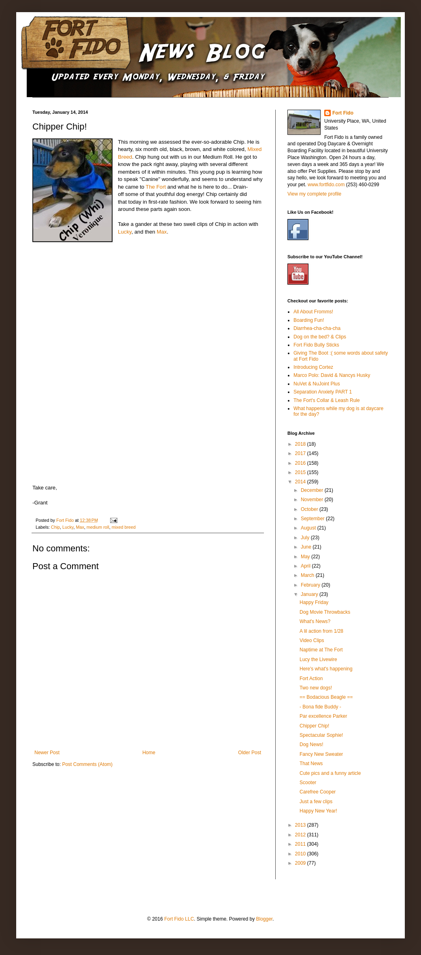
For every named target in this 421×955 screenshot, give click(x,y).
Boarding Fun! (308, 320)
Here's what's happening (326, 669)
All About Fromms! (313, 312)
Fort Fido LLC (179, 919)
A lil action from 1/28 (321, 631)
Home (148, 752)
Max (162, 232)
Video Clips (312, 640)
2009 (301, 863)
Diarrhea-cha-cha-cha (316, 328)
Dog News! (311, 744)
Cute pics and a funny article (330, 773)
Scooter (308, 782)
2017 (301, 453)
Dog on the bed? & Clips (319, 337)
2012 (301, 835)
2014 (301, 482)
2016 (301, 463)
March (308, 575)
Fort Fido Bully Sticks (316, 345)
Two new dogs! (316, 688)
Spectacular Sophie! (321, 735)
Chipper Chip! (314, 726)
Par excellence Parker (323, 716)
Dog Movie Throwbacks (325, 612)
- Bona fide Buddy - (320, 707)
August (309, 528)
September (313, 518)
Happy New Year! (318, 811)
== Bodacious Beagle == (326, 697)
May (306, 556)
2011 (301, 844)
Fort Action (311, 678)
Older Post (249, 752)
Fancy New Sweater (321, 754)
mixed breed (124, 527)
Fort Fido (342, 113)
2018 (301, 444)
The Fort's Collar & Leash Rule (326, 400)
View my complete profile (314, 194)
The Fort (156, 187)
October (310, 509)
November (313, 499)
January (310, 594)
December (313, 490)
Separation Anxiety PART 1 (322, 392)
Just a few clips (316, 801)
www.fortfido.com (326, 184)
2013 (301, 825)
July (306, 537)
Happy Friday (314, 602)
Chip (55, 527)
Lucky (124, 232)
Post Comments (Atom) (87, 764)
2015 (301, 472)
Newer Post (47, 752)
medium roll (98, 527)
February (311, 585)
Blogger (264, 919)
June (307, 547)
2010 (301, 854)
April (306, 566)
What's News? (315, 621)
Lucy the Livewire (318, 659)
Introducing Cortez (313, 367)
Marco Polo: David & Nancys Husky (331, 375)
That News (311, 763)
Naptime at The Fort (321, 650)
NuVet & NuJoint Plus (316, 384)
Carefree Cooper (318, 792)
